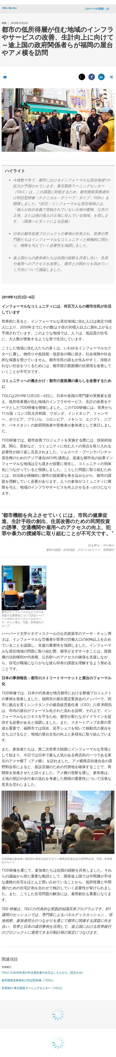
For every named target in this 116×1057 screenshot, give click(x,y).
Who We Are (9, 8)
